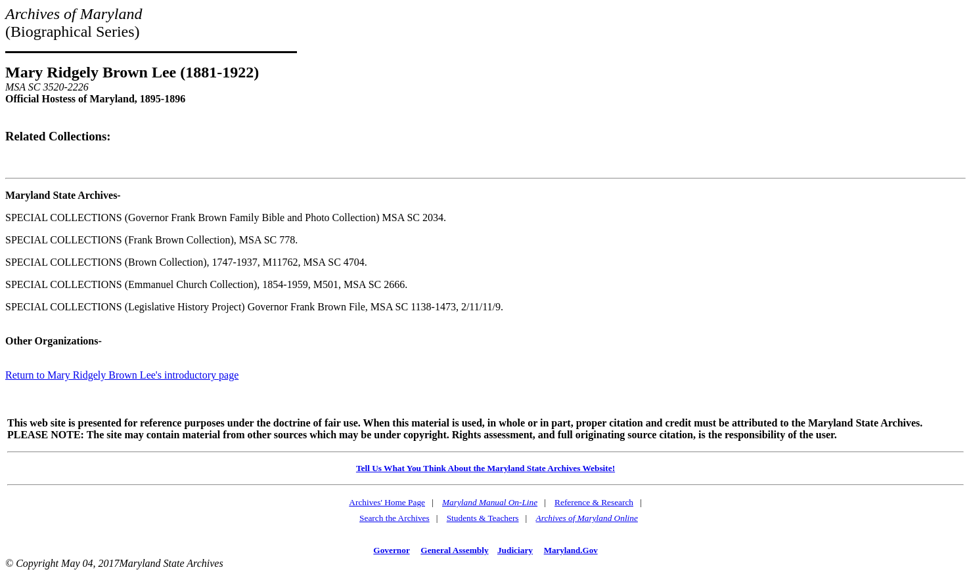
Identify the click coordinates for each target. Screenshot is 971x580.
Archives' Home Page (387, 502)
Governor (391, 550)
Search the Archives (394, 518)
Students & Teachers (483, 518)
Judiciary (515, 550)
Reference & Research (593, 502)
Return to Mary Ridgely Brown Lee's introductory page (121, 375)
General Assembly (454, 550)
